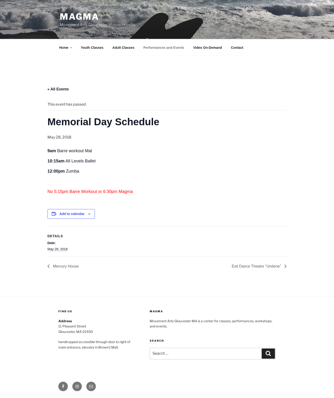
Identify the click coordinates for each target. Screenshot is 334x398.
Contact (237, 47)
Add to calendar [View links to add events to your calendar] (72, 214)
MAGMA (79, 16)
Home (66, 47)
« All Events (58, 89)
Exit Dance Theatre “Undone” (257, 266)
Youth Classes (92, 47)
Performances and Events (163, 47)
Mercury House (65, 266)
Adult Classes (123, 47)
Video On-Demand (207, 47)
